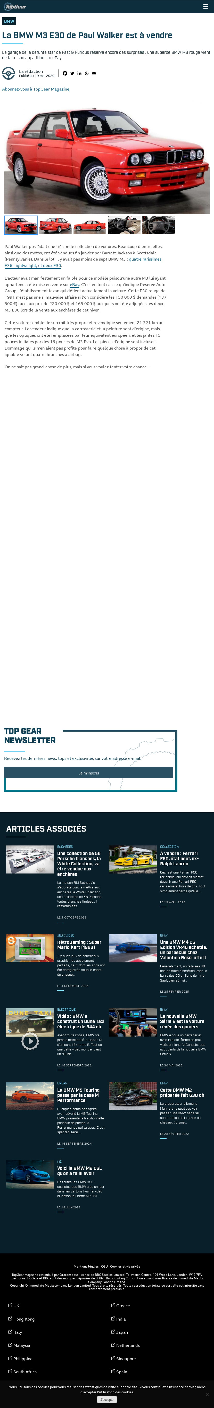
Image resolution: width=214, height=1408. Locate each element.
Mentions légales (86, 1266)
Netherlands (128, 1345)
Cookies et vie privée (125, 1266)
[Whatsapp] (87, 73)
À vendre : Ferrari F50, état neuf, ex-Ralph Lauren (179, 859)
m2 (59, 1162)
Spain (121, 1372)
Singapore (126, 1358)
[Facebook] (65, 73)
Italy (17, 1332)
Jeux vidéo (65, 936)
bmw (9, 21)
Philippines (23, 1358)
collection (169, 847)
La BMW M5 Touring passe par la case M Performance (78, 1095)
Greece (123, 1305)
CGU (104, 1266)
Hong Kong (24, 1319)
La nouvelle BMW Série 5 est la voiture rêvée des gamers (182, 1022)
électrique (66, 1010)
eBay (74, 284)
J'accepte (107, 1400)
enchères (65, 847)
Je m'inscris (89, 773)
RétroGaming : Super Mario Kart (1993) (79, 945)
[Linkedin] (79, 73)
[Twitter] (72, 73)
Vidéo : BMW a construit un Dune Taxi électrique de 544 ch (80, 1022)
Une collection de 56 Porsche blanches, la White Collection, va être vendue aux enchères (79, 864)
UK (16, 1305)
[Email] (94, 73)
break (62, 1083)
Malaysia (21, 1345)
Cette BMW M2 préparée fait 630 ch (182, 1093)
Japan (122, 1332)
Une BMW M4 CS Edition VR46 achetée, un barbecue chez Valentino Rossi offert (183, 950)
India (121, 1319)
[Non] (207, 1394)
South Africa (25, 1372)
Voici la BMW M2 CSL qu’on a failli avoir (79, 1171)
